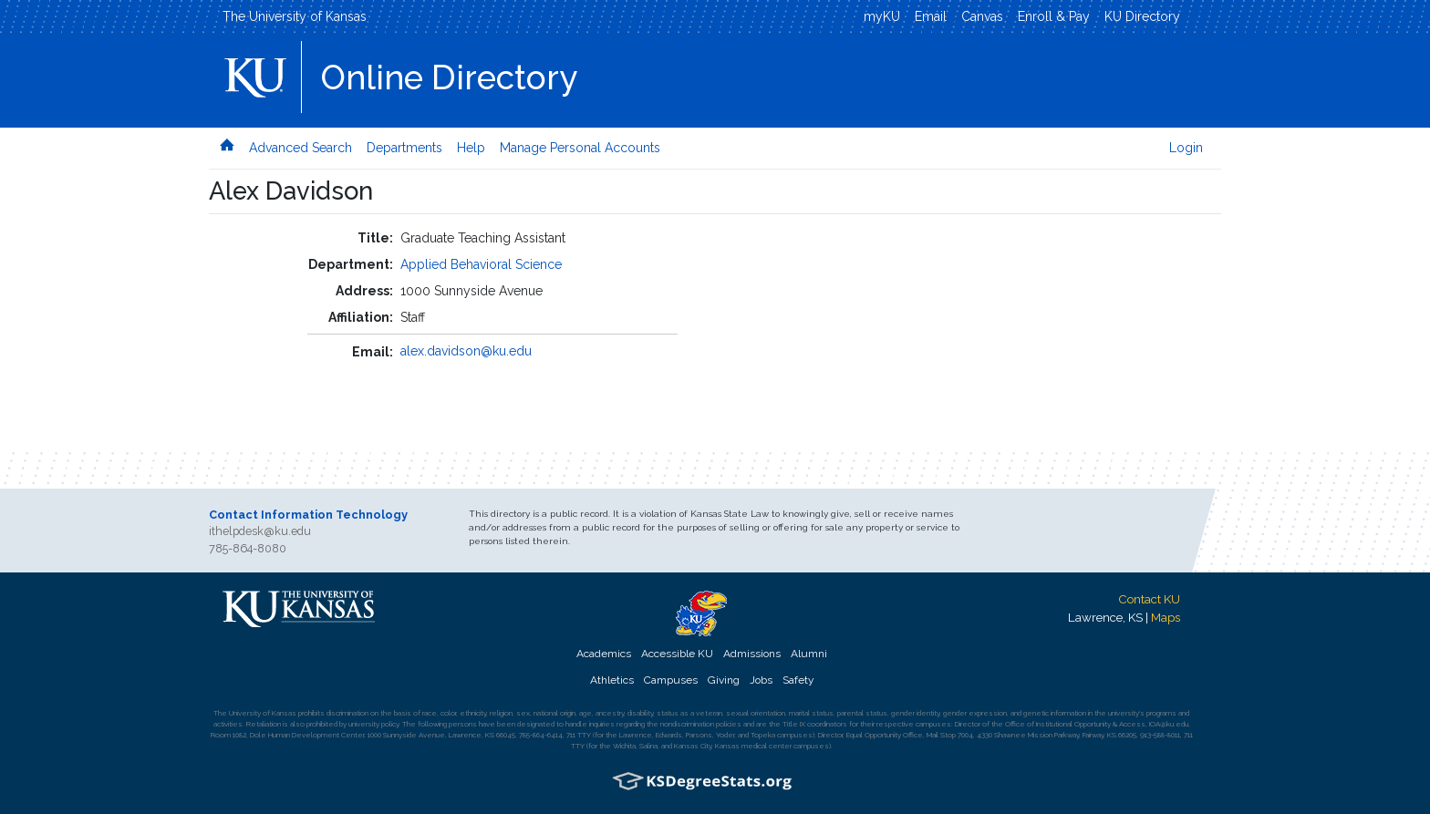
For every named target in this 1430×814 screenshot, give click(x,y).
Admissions (752, 653)
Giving (724, 680)
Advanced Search (300, 147)
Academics (603, 653)
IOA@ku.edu (1168, 723)
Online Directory (449, 77)
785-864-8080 (247, 548)
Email (931, 16)
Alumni (809, 653)
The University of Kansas (295, 16)
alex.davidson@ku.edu (466, 351)
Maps (1165, 617)
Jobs (761, 680)
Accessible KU (677, 653)
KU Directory (1142, 16)
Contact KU (1149, 599)
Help (471, 147)
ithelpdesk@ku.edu (260, 531)
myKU (882, 16)
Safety (797, 680)
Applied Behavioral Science (481, 264)
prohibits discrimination (333, 712)
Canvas (982, 16)
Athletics (612, 680)
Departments (404, 147)
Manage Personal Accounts (580, 147)
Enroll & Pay (1054, 16)
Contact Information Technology (308, 514)
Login (1186, 147)
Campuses (671, 680)
